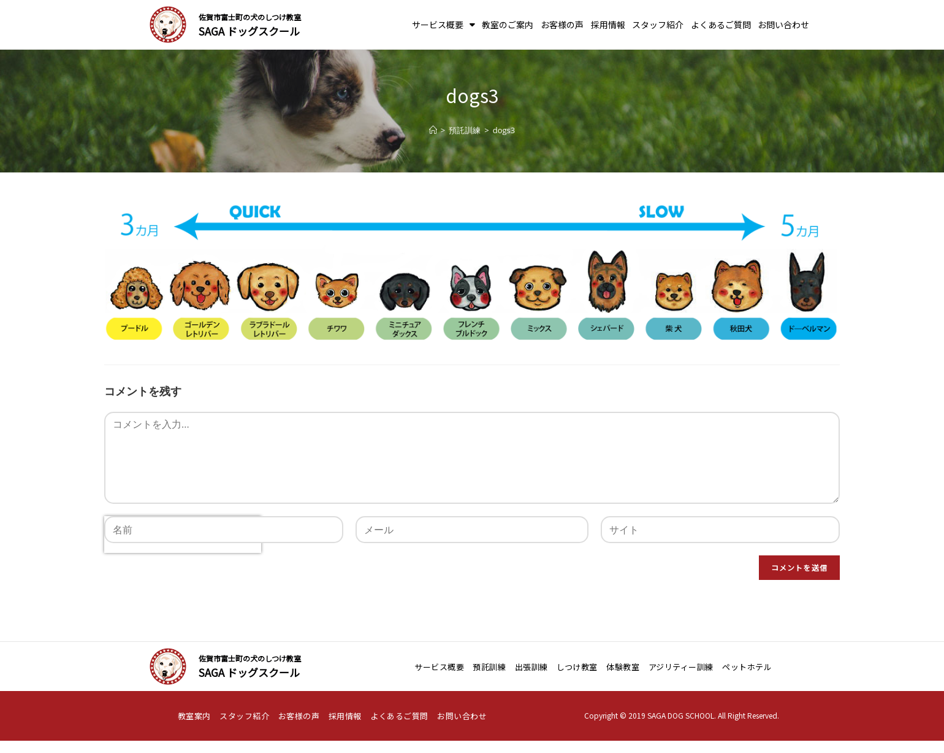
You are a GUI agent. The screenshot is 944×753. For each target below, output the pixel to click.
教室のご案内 (507, 24)
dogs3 (504, 130)
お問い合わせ (783, 24)
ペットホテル (747, 667)
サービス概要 (443, 24)
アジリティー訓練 (681, 667)
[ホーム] (433, 130)
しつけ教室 (577, 667)
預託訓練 (489, 667)
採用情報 (608, 24)
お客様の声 (562, 24)
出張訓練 (531, 667)
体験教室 (622, 667)
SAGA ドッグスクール (249, 31)
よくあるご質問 (721, 24)
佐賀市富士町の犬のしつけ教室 (250, 17)
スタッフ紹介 (657, 24)
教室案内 (194, 716)
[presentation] (182, 573)
